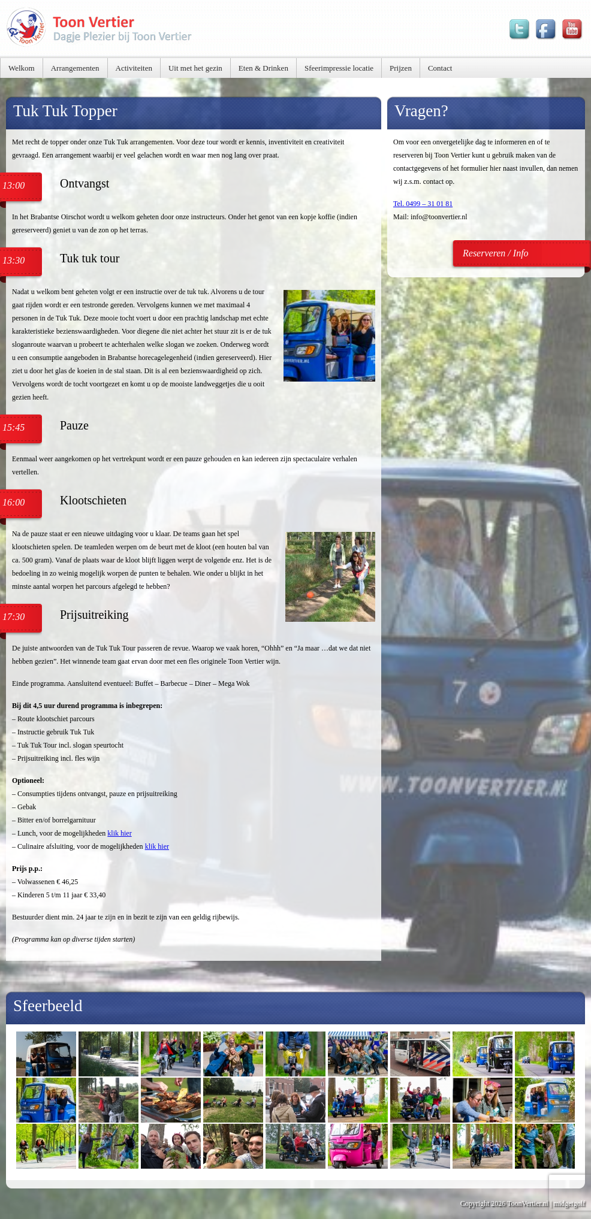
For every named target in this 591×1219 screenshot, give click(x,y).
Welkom (21, 67)
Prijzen (401, 67)
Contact (440, 67)
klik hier (119, 833)
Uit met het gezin (195, 67)
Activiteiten (134, 67)
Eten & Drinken (263, 67)
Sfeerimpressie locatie (338, 67)
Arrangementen (75, 67)
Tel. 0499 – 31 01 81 (423, 203)
